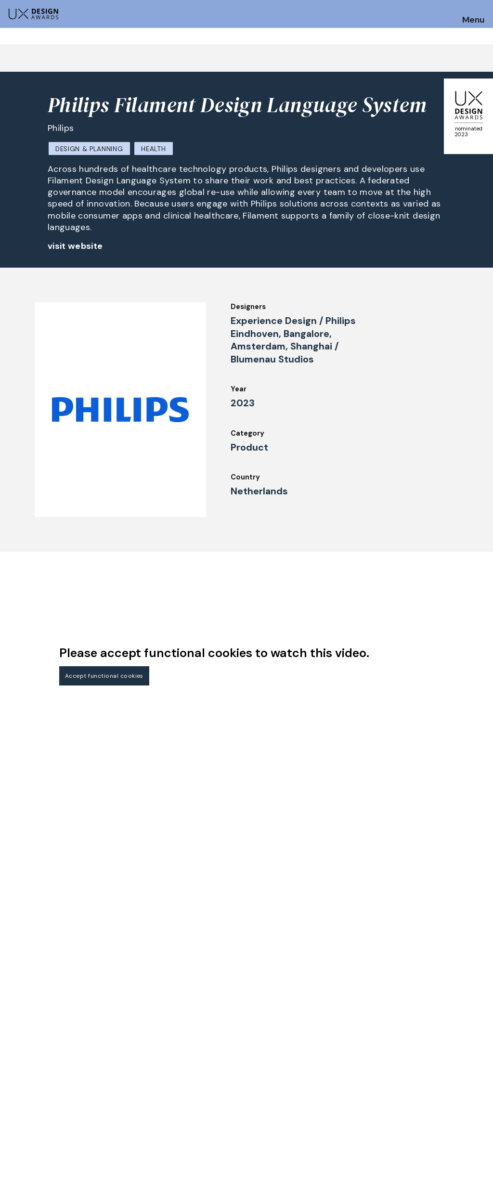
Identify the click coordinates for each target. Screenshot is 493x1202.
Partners (314, 1140)
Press (405, 1100)
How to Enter (30, 1104)
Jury (111, 1100)
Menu (473, 20)
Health (153, 149)
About (212, 1127)
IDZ (305, 1100)
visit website (75, 246)
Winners (118, 1140)
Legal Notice (321, 1127)
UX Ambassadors (133, 1127)
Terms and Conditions (435, 1127)
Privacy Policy (421, 1114)
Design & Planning (89, 149)
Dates (17, 1117)
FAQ (14, 1130)
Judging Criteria (132, 1114)
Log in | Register (425, 1140)
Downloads (318, 1114)
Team (211, 1140)
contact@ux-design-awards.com (92, 1181)
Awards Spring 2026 (236, 1100)
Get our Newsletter (445, 1043)
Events (213, 1114)
